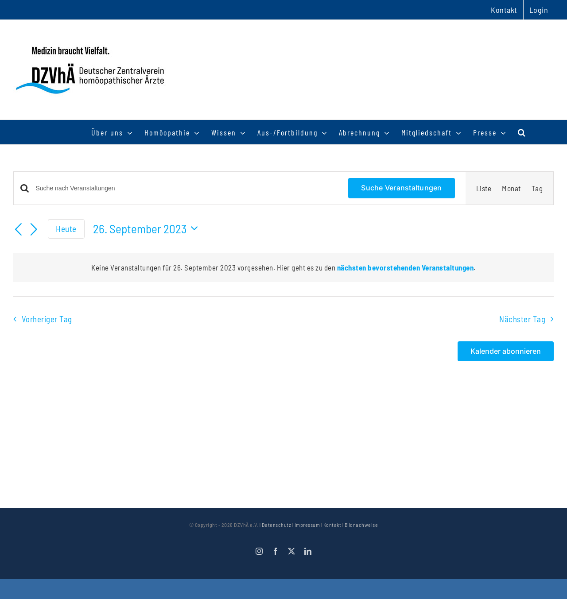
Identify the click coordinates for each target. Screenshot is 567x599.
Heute (66, 229)
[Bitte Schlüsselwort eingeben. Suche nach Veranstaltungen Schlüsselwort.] (187, 188)
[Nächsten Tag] (34, 229)
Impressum (307, 525)
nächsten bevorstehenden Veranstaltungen (405, 267)
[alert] (283, 267)
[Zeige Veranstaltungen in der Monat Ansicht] (511, 188)
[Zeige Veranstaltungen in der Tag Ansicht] (537, 188)
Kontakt (332, 525)
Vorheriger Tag (47, 319)
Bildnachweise (361, 525)
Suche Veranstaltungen (401, 187)
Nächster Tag (522, 319)
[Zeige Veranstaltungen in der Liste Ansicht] (484, 188)
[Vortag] (18, 229)
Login (538, 10)
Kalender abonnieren (505, 351)
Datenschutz (276, 525)
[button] (522, 132)
